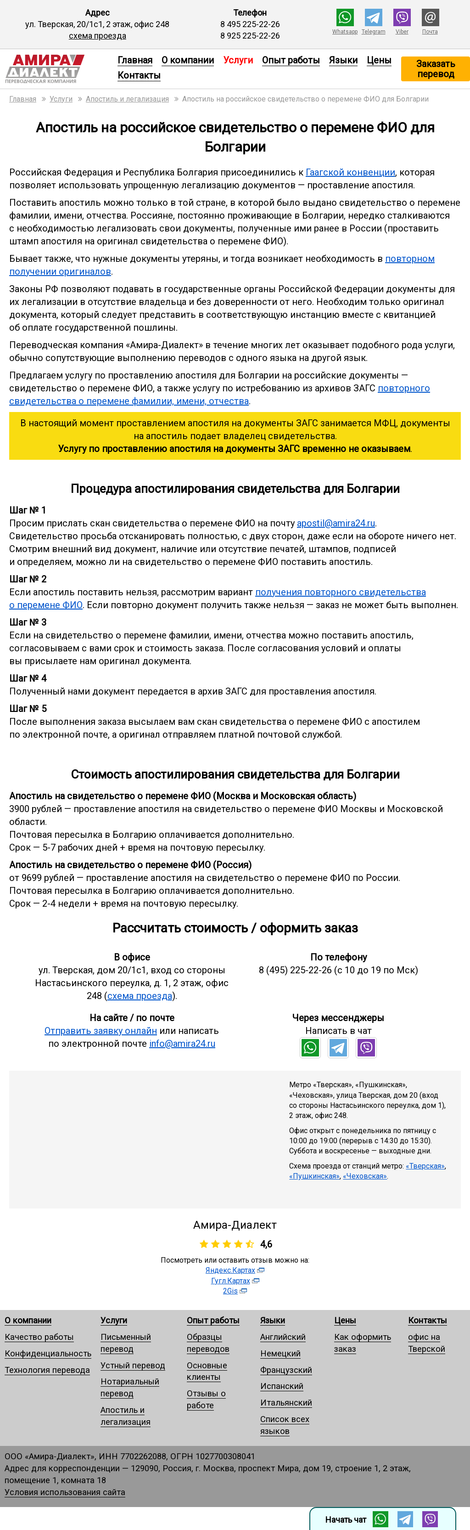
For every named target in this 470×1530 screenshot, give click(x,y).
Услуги (114, 1320)
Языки (343, 60)
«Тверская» (425, 1166)
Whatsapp (345, 31)
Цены (379, 60)
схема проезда (97, 35)
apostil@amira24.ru (336, 523)
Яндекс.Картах (230, 1270)
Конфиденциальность (48, 1353)
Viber (402, 31)
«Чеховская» (365, 1176)
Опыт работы (291, 60)
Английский (283, 1337)
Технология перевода (47, 1370)
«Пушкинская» (314, 1176)
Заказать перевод (435, 68)
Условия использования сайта (65, 1492)
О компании (188, 60)
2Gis (230, 1291)
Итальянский (286, 1402)
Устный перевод (133, 1365)
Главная (135, 60)
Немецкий (280, 1353)
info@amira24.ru (182, 1043)
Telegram (374, 31)
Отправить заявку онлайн (101, 1030)
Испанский (281, 1386)
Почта (430, 31)
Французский (286, 1370)
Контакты (139, 75)
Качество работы (39, 1337)
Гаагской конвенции (350, 172)
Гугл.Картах (230, 1280)
